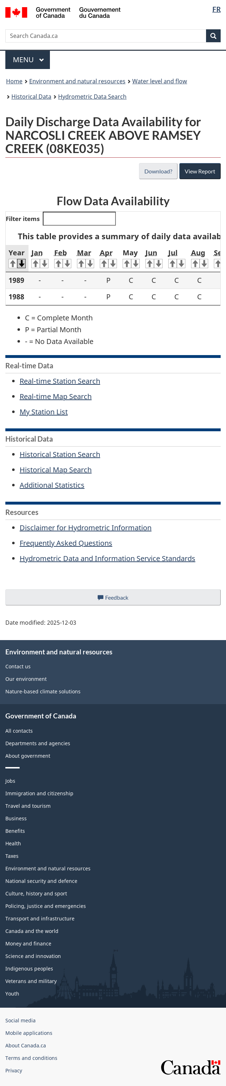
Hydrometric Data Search (92, 96)
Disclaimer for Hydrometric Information (85, 527)
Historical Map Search (56, 470)
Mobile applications (28, 1033)
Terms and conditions (31, 1058)
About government (27, 755)
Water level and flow (159, 81)
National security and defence (41, 881)
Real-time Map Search (56, 396)
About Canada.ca (25, 1045)
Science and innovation (33, 956)
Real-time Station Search (60, 381)
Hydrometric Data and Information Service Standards (107, 558)
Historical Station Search (60, 454)
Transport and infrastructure (40, 918)
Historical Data (31, 96)
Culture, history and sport (36, 893)
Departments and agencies (37, 743)
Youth (12, 993)
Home (14, 81)
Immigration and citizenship (39, 793)
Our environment (26, 678)
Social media (20, 1020)
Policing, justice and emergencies (45, 906)
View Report (199, 171)
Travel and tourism (28, 805)
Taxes (12, 855)
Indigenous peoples (29, 968)
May (131, 258)
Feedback (120, 599)
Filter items (61, 219)
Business (16, 818)
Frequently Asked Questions (66, 543)
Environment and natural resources (77, 81)
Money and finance (28, 943)
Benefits (15, 830)
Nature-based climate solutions (43, 691)
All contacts (19, 730)
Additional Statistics (52, 485)
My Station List (44, 412)
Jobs (10, 780)
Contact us (18, 666)
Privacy (13, 1070)
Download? (157, 171)
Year (17, 258)
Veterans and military (31, 981)
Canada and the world (31, 931)
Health (13, 843)
